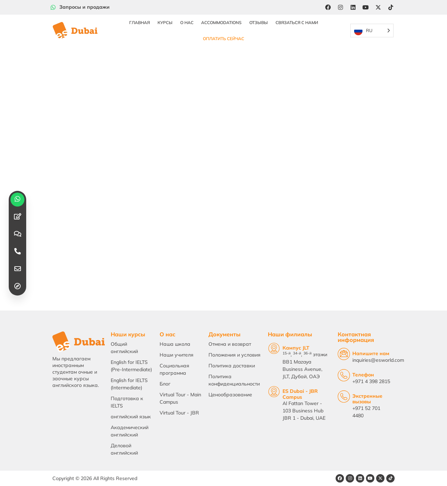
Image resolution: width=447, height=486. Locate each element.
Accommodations (221, 22)
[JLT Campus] (274, 348)
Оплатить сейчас (223, 38)
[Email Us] (344, 354)
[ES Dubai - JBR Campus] (274, 392)
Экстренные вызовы (367, 399)
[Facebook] (328, 7)
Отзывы (258, 22)
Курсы (165, 22)
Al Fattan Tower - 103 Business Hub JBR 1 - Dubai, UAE (304, 410)
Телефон (363, 375)
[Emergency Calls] (344, 396)
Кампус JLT (296, 348)
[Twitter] (378, 7)
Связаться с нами (297, 22)
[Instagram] (340, 7)
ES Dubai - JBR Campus (300, 394)
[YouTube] (365, 7)
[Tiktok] (390, 7)
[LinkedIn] (353, 7)
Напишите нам (370, 353)
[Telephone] (344, 375)
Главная (139, 22)
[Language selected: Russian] (372, 31)
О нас (186, 22)
